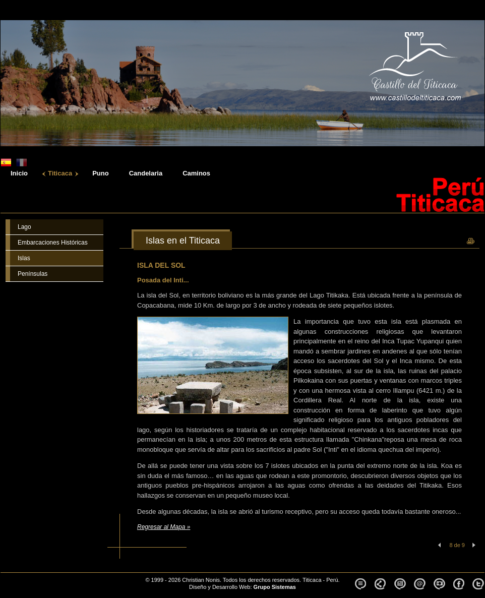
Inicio (19, 173)
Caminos (196, 173)
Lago (24, 226)
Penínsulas (32, 273)
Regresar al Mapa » (163, 526)
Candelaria (145, 173)
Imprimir (470, 241)
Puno (100, 173)
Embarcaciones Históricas (53, 242)
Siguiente (474, 545)
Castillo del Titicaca (53, 576)
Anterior (439, 545)
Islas (24, 258)
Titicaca (60, 173)
